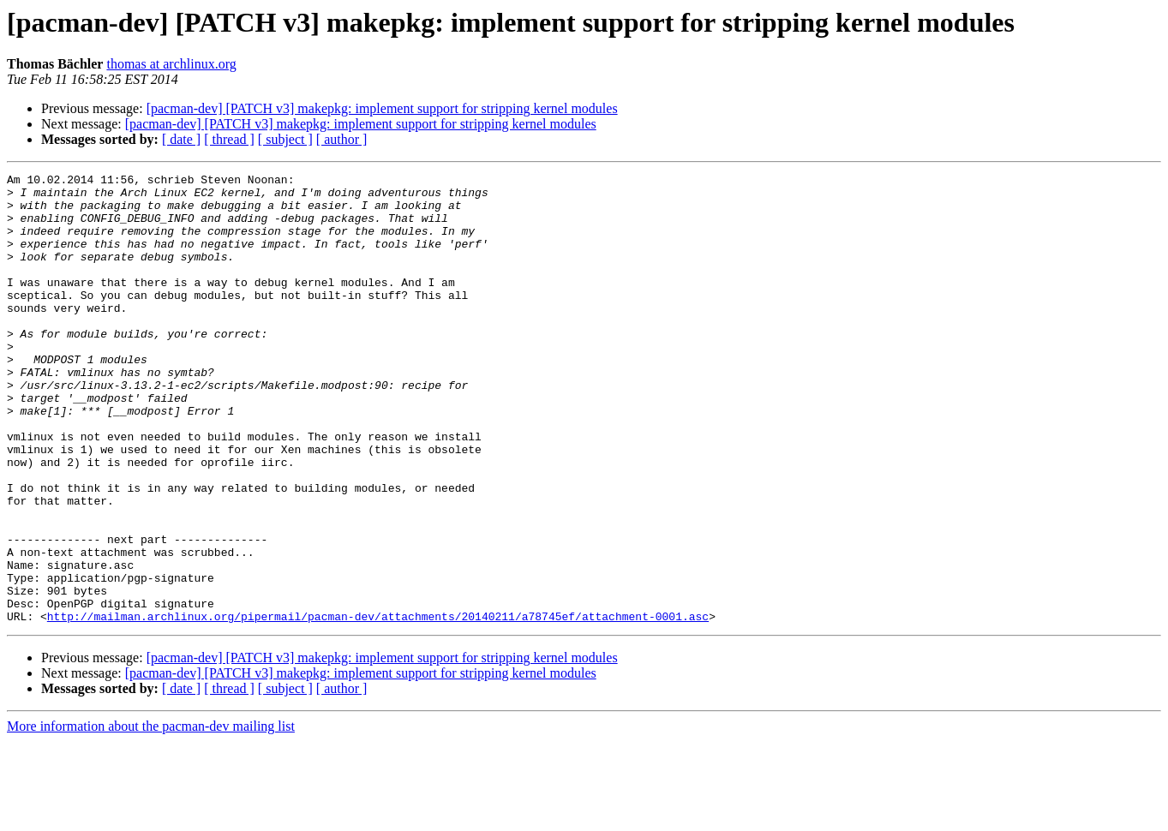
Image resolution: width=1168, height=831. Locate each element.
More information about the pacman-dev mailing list (151, 816)
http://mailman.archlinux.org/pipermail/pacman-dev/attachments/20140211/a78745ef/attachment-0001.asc (378, 706)
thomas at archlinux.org (171, 64)
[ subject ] (285, 139)
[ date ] (181, 139)
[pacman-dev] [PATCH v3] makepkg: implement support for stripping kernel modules (382, 108)
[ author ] (342, 139)
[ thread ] (229, 139)
